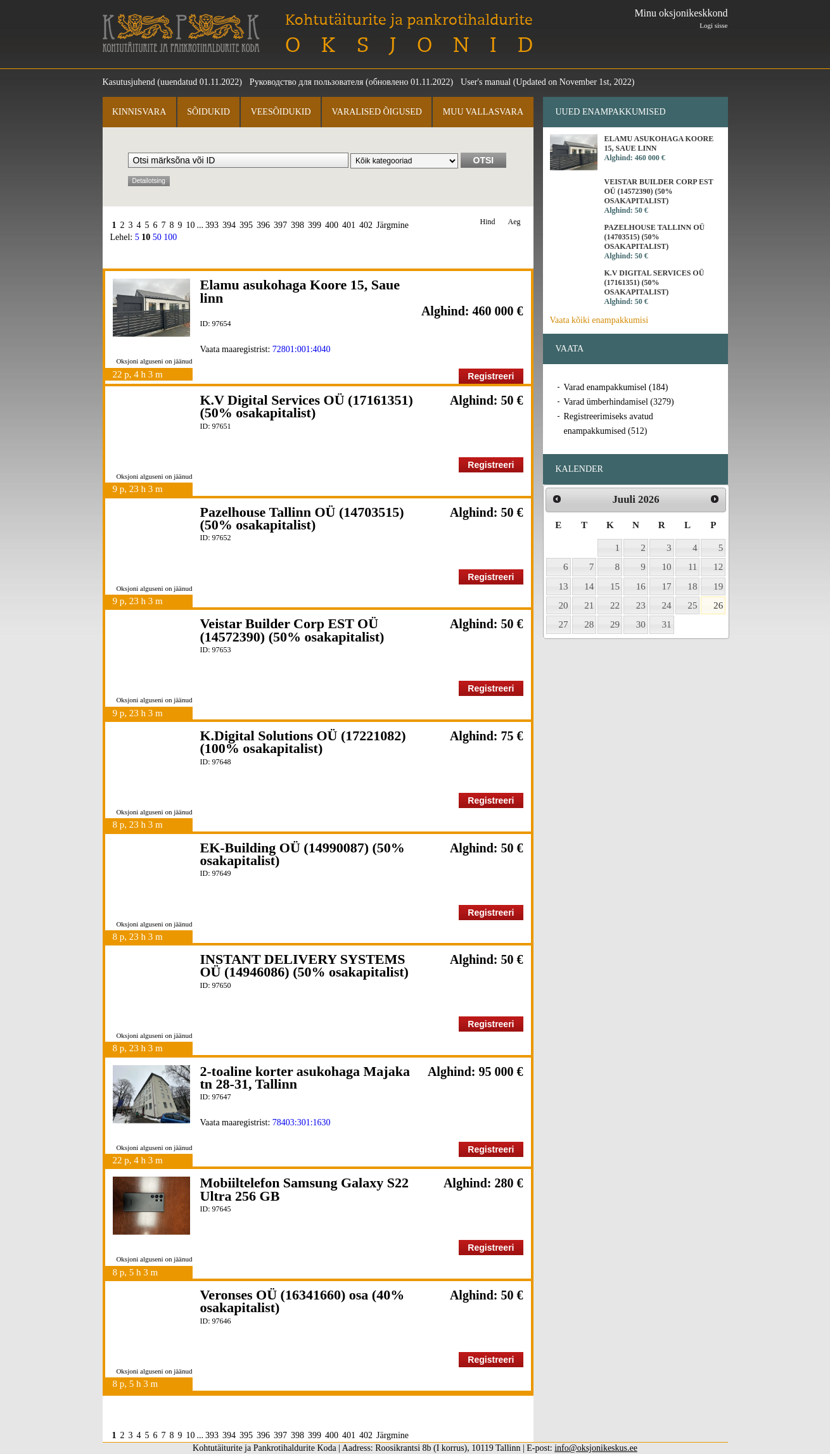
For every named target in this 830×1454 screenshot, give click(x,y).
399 (314, 225)
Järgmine (392, 225)
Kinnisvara (139, 112)
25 (692, 605)
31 (667, 624)
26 (718, 605)
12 (718, 567)
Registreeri (491, 376)
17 (667, 586)
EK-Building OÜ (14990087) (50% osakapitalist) (302, 854)
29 (615, 624)
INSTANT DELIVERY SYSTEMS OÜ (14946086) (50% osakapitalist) (304, 965)
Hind (487, 222)
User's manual (486, 82)
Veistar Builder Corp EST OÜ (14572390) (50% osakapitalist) (292, 630)
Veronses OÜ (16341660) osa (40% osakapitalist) (302, 1301)
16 (641, 586)
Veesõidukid (281, 112)
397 (280, 225)
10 (190, 225)
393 (212, 225)
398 (297, 225)
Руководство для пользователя (307, 82)
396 (263, 225)
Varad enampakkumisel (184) (616, 387)
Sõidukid (208, 112)
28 (589, 624)
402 (366, 225)
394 (229, 225)
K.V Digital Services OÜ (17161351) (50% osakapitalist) (306, 406)
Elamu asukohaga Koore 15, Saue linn (300, 291)
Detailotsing (148, 180)
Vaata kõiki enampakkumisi (599, 320)
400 (331, 225)
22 (615, 605)
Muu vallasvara (483, 112)
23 (641, 605)
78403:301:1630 (301, 1122)
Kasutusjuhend (129, 82)
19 (718, 586)
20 (563, 605)
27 (563, 624)
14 (589, 586)
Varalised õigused (376, 112)
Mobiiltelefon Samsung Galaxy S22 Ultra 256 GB (304, 1189)
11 (693, 567)
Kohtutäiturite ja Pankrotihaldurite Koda (181, 33)
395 (246, 225)
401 (348, 225)
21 (589, 605)
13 (563, 586)
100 (170, 237)
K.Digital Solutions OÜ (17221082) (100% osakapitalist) (303, 742)
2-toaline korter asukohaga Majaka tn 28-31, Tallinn (305, 1077)
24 (667, 605)
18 (692, 586)
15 (615, 586)
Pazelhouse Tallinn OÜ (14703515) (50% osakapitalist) (302, 518)
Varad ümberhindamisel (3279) (619, 402)
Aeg (514, 222)
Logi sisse (713, 25)
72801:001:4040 (301, 349)
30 (641, 624)
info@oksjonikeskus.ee (595, 1448)
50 (157, 237)
